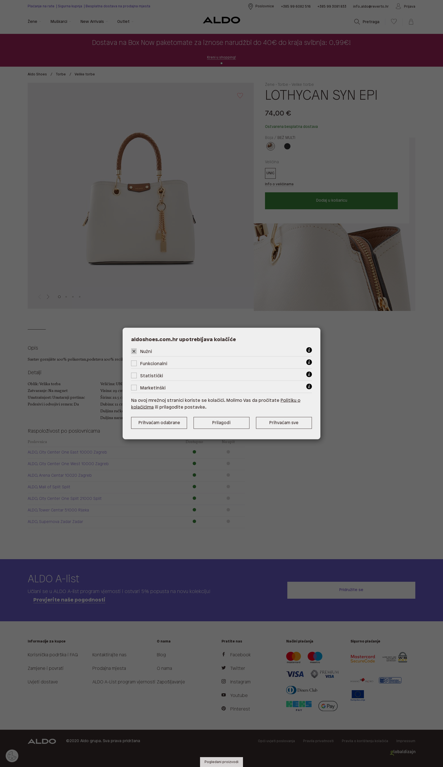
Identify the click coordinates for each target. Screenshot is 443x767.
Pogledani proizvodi (221, 762)
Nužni (146, 351)
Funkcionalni (153, 363)
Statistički (151, 376)
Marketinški (153, 388)
